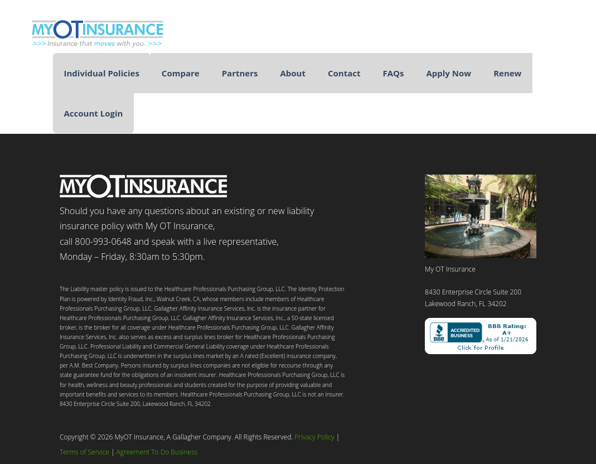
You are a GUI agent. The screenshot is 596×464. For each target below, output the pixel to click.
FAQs (393, 73)
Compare (181, 73)
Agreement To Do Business (157, 452)
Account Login (93, 113)
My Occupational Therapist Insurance (106, 29)
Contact (344, 73)
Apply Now (448, 73)
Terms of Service (84, 452)
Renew (507, 73)
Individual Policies (101, 73)
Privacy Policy (314, 437)
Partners (240, 73)
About (293, 73)
